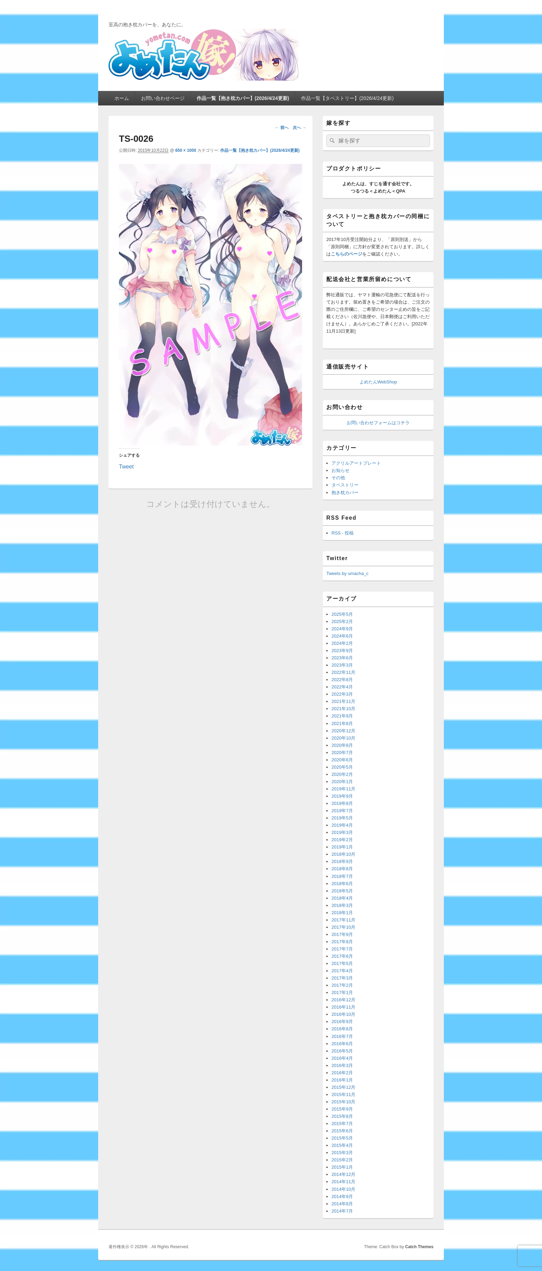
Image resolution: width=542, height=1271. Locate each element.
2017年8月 (342, 941)
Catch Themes (419, 1246)
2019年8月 (342, 803)
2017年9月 (342, 934)
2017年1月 (342, 992)
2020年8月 (342, 745)
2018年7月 (342, 876)
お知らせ (340, 470)
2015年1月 (342, 1167)
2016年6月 (342, 1043)
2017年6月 (342, 956)
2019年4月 (342, 825)
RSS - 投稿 (342, 533)
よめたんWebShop (378, 381)
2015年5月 (342, 1138)
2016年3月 (342, 1065)
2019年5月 (342, 817)
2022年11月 (343, 672)
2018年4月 (342, 898)
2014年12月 (343, 1174)
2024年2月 (342, 643)
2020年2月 (342, 774)
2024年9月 (342, 628)
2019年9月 (342, 796)
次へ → (299, 127)
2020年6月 (342, 759)
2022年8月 (342, 679)
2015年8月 (342, 1116)
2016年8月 (342, 1028)
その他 (338, 477)
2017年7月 (342, 949)
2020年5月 (342, 767)
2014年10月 (343, 1189)
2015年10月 (343, 1101)
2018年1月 (342, 912)
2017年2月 (342, 985)
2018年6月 (342, 883)
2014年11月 (343, 1181)
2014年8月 (342, 1203)
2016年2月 (342, 1072)
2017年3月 (342, 978)
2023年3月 (342, 665)
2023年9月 (342, 650)
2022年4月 (342, 686)
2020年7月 (342, 752)
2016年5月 (342, 1051)
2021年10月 (343, 708)
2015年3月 (342, 1152)
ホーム (121, 98)
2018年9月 (342, 861)
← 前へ (281, 127)
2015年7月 (342, 1123)
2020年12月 (343, 730)
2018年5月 (342, 890)
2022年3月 (342, 694)
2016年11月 (343, 1007)
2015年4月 (342, 1145)
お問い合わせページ (163, 98)
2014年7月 (342, 1211)
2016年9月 (342, 1021)
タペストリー (344, 485)
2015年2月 (342, 1159)
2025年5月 (342, 614)
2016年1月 (342, 1080)
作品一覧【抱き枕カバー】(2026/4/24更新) (243, 98)
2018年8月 (342, 868)
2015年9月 (342, 1109)
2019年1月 (342, 847)
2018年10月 (343, 854)
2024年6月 (342, 636)
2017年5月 (342, 963)
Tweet (126, 466)
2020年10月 (343, 738)
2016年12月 (343, 999)
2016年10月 (343, 1014)
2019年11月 (343, 788)
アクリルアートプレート (356, 463)
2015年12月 (343, 1087)
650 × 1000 (185, 150)
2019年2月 (342, 839)
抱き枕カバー (344, 492)
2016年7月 (342, 1036)
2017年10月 (343, 927)
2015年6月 (342, 1130)
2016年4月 (342, 1058)
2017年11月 (343, 919)
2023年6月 (342, 657)
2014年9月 (342, 1196)
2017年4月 (342, 970)
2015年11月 (343, 1094)
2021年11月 (343, 701)
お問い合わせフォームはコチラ (378, 422)
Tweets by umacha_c (347, 573)
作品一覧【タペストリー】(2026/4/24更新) (347, 98)
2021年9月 (342, 715)
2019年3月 (342, 832)
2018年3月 (342, 905)
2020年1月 (342, 781)
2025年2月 (342, 621)
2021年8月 (342, 723)
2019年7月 (342, 810)
